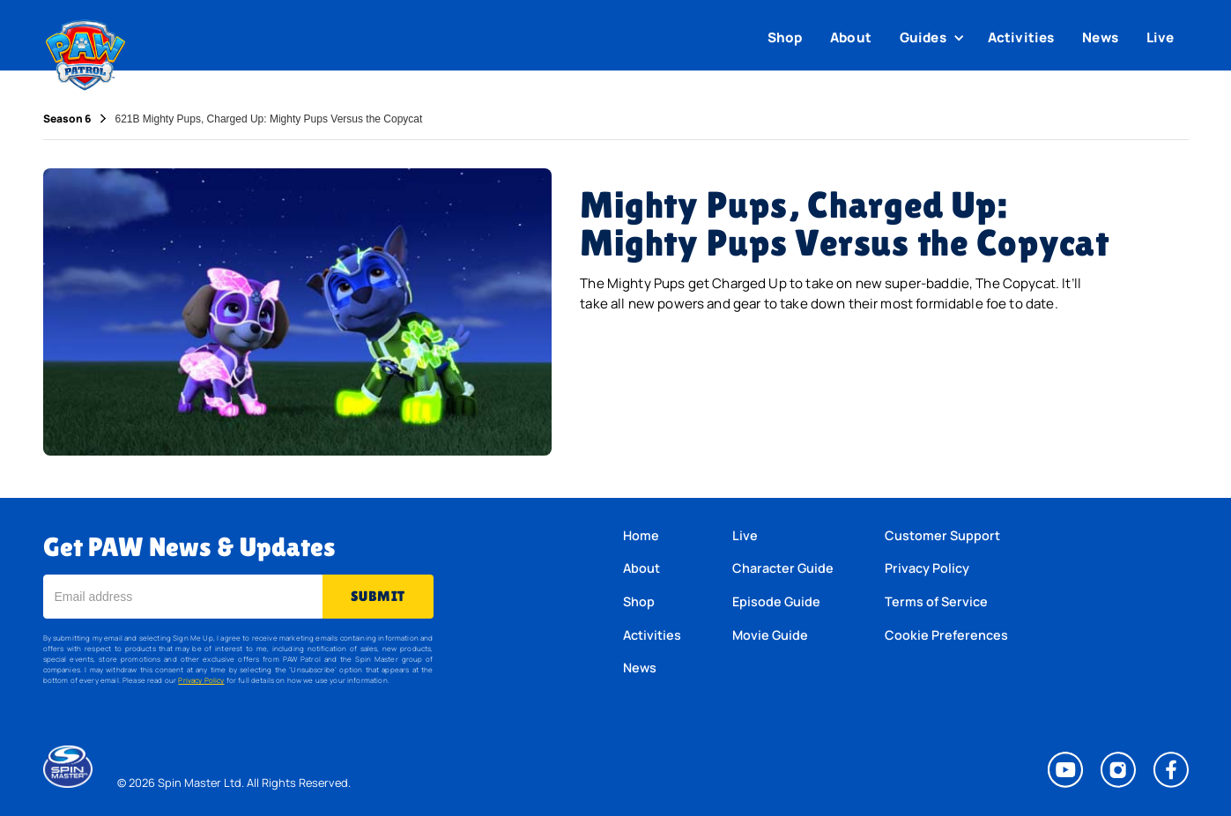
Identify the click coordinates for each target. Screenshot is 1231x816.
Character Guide (783, 568)
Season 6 (67, 119)
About (850, 37)
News (1100, 37)
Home (641, 535)
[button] (934, 38)
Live (1160, 37)
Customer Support (942, 535)
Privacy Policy (201, 680)
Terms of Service (936, 601)
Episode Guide (776, 601)
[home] (86, 51)
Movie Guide (770, 635)
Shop (785, 37)
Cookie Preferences (946, 635)
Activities (1021, 37)
